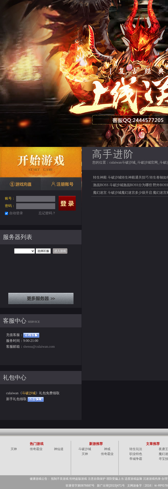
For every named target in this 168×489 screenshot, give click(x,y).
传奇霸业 (36, 449)
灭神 (13, 449)
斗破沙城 (29, 393)
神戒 (107, 449)
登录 (67, 203)
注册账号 (61, 184)
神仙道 (58, 449)
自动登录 (16, 213)
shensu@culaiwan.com (39, 346)
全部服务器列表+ (41, 298)
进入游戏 (60, 251)
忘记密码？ (47, 213)
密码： (10, 206)
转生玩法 (135, 449)
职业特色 (135, 454)
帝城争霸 (135, 459)
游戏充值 (20, 184)
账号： (10, 198)
